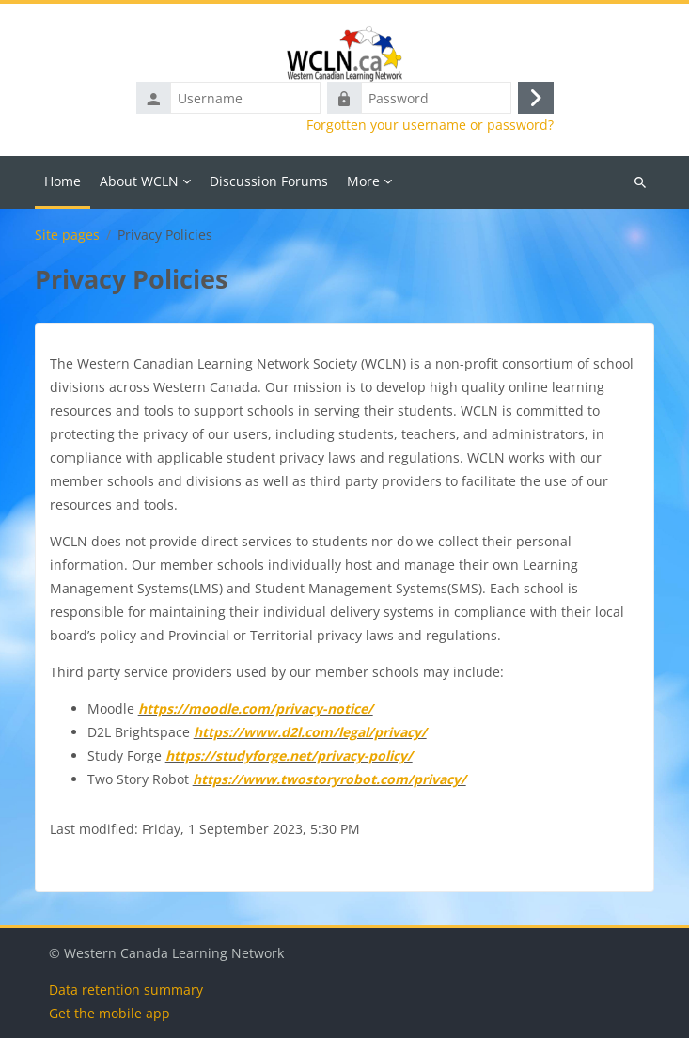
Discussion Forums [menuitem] (269, 181)
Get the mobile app (109, 1013)
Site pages (67, 235)
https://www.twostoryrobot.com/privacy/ (329, 779)
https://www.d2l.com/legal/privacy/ (310, 732)
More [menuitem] (363, 181)
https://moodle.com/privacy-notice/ (255, 708)
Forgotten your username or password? (430, 125)
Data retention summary (126, 990)
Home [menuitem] (62, 181)
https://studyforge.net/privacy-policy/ (289, 755)
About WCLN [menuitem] (139, 181)
